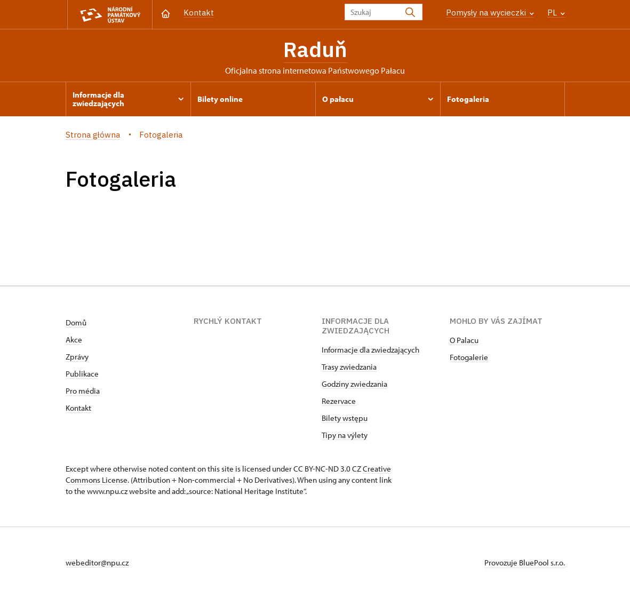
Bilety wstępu (345, 418)
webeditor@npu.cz (97, 562)
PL (556, 12)
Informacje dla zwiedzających (370, 350)
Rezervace (339, 401)
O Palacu (464, 340)
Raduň (315, 49)
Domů (76, 322)
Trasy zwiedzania (349, 367)
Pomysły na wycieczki (490, 12)
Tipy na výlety (345, 435)
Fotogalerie (469, 357)
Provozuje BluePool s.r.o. (524, 562)
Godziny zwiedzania (354, 384)
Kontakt (199, 12)
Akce (74, 339)
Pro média (83, 391)
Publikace (82, 374)
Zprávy (77, 357)
